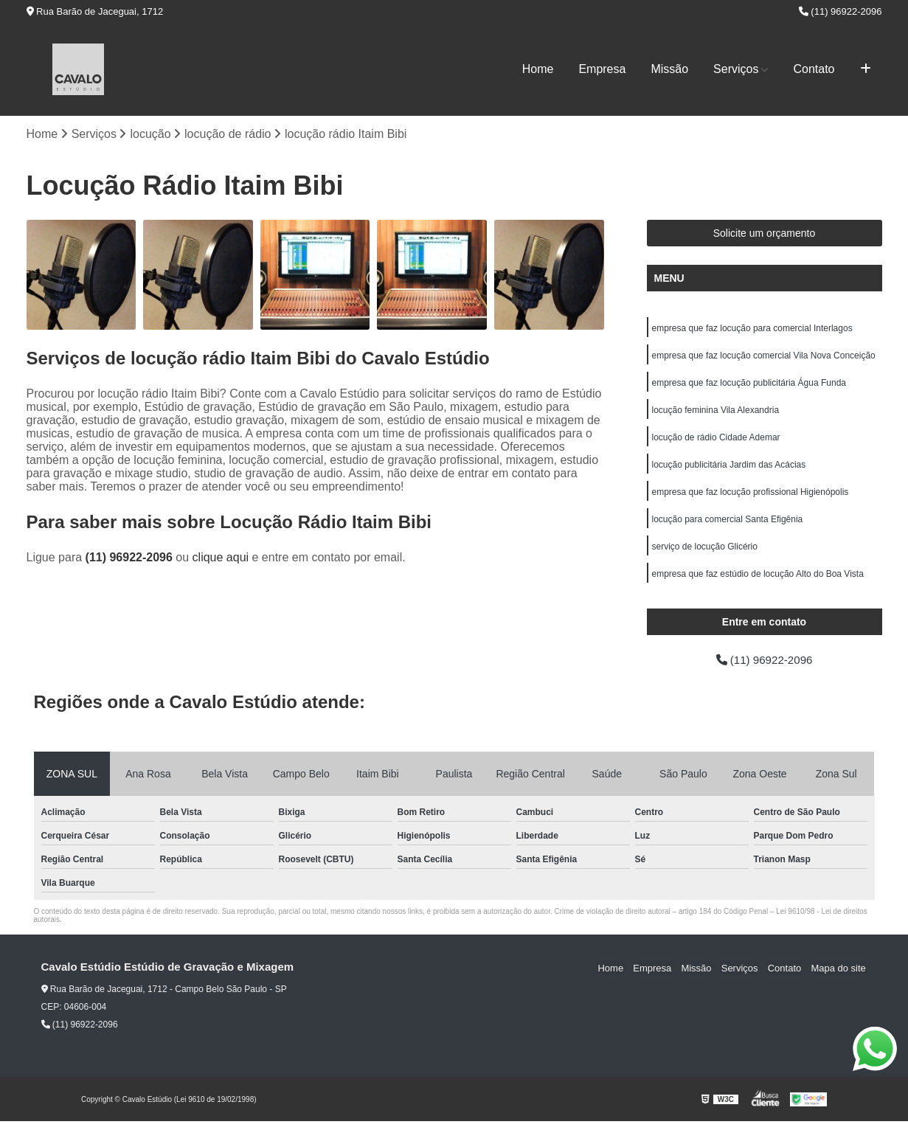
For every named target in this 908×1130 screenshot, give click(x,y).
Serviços (735, 69)
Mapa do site (839, 976)
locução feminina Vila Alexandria (716, 413)
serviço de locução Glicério (705, 553)
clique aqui (221, 558)
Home (538, 69)
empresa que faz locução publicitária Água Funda (749, 385)
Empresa (601, 69)
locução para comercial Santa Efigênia (727, 525)
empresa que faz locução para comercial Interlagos (752, 329)
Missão (669, 69)
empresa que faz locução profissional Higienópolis (750, 497)
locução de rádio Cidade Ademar (716, 441)
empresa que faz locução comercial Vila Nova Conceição (764, 357)
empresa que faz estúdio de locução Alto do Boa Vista (758, 581)
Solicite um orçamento (764, 234)
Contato (813, 69)
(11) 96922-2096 (840, 11)
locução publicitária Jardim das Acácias (729, 469)
